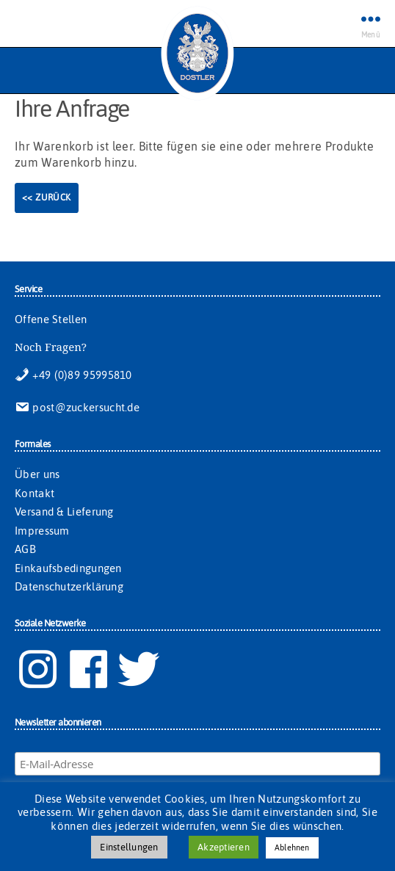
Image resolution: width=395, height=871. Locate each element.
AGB (25, 549)
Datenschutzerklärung (69, 586)
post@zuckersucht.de (77, 407)
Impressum (42, 530)
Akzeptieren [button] (224, 847)
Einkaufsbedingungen (68, 568)
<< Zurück (46, 197)
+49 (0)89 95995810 (73, 375)
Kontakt (34, 493)
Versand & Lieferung (64, 511)
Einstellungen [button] (129, 847)
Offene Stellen (51, 319)
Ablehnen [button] (292, 847)
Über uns (37, 474)
